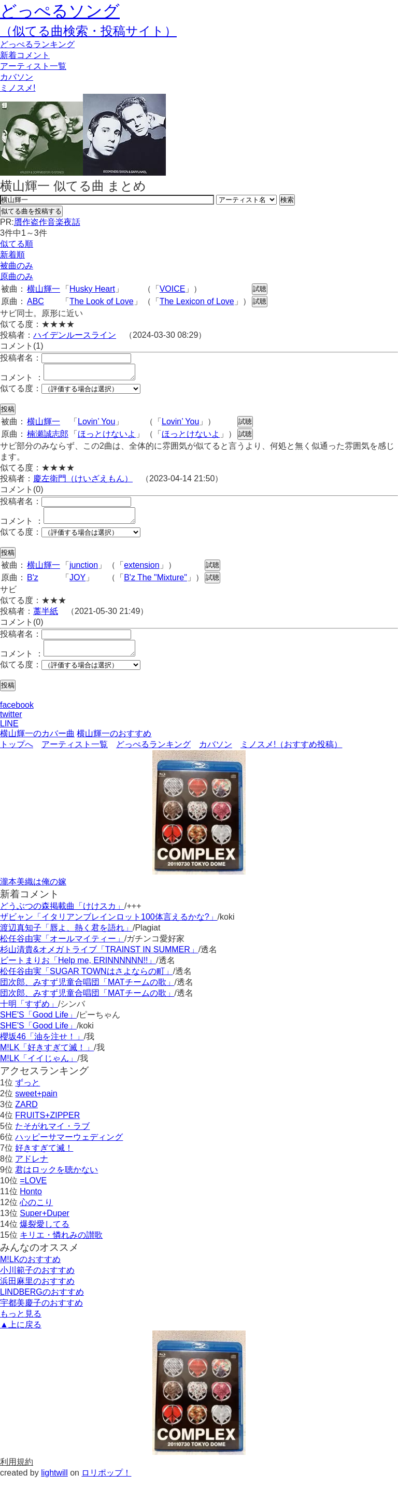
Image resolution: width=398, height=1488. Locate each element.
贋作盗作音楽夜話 (47, 222)
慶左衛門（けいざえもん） (83, 481)
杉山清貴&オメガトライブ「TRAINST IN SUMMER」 (99, 958)
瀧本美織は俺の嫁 (33, 890)
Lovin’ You (96, 424)
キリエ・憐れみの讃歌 (61, 1244)
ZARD (26, 1113)
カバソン (16, 77)
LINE (9, 732)
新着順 (12, 254)
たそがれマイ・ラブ (52, 1135)
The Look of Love (101, 301)
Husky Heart (92, 288)
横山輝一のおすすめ (114, 742)
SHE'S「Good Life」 (38, 1024)
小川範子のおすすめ (37, 1279)
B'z (32, 583)
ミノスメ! (17, 87)
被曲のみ (16, 265)
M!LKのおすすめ (30, 1268)
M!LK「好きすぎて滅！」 (47, 1056)
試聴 (259, 289)
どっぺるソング (60, 11)
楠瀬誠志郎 (47, 437)
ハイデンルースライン (74, 335)
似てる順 (16, 243)
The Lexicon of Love (197, 301)
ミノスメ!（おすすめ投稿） (291, 753)
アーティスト (33, 66)
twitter (11, 723)
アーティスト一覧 (74, 753)
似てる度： (20, 391)
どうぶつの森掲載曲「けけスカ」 (62, 915)
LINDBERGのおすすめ (42, 1301)
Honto (31, 1200)
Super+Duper (44, 1222)
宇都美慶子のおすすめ (41, 1312)
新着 (25, 55)
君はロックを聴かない (56, 1179)
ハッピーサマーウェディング (69, 1146)
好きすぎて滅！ (44, 1157)
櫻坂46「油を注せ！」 (42, 1045)
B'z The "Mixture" (155, 583)
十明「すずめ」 (29, 1013)
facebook (17, 714)
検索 (287, 200)
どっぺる (37, 44)
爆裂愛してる (44, 1233)
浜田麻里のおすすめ (37, 1290)
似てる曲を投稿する (31, 211)
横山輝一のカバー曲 (37, 742)
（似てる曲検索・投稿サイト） (88, 31)
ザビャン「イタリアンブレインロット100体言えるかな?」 (109, 926)
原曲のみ (16, 276)
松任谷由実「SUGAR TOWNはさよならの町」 (86, 980)
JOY (77, 583)
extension (142, 571)
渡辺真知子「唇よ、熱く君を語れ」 (66, 937)
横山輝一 (43, 288)
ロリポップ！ (106, 1482)
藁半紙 (45, 617)
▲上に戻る (20, 1333)
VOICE (173, 288)
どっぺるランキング (153, 753)
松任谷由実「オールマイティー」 (62, 947)
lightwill (54, 1482)
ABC (35, 301)
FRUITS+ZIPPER (47, 1124)
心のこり (36, 1211)
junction (83, 571)
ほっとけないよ (107, 437)
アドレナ (31, 1168)
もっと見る (20, 1323)
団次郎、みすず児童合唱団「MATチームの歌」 (87, 991)
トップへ (16, 753)
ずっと (27, 1092)
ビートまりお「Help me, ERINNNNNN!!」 (78, 969)
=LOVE (33, 1189)
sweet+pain (36, 1102)
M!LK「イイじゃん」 (38, 1067)
